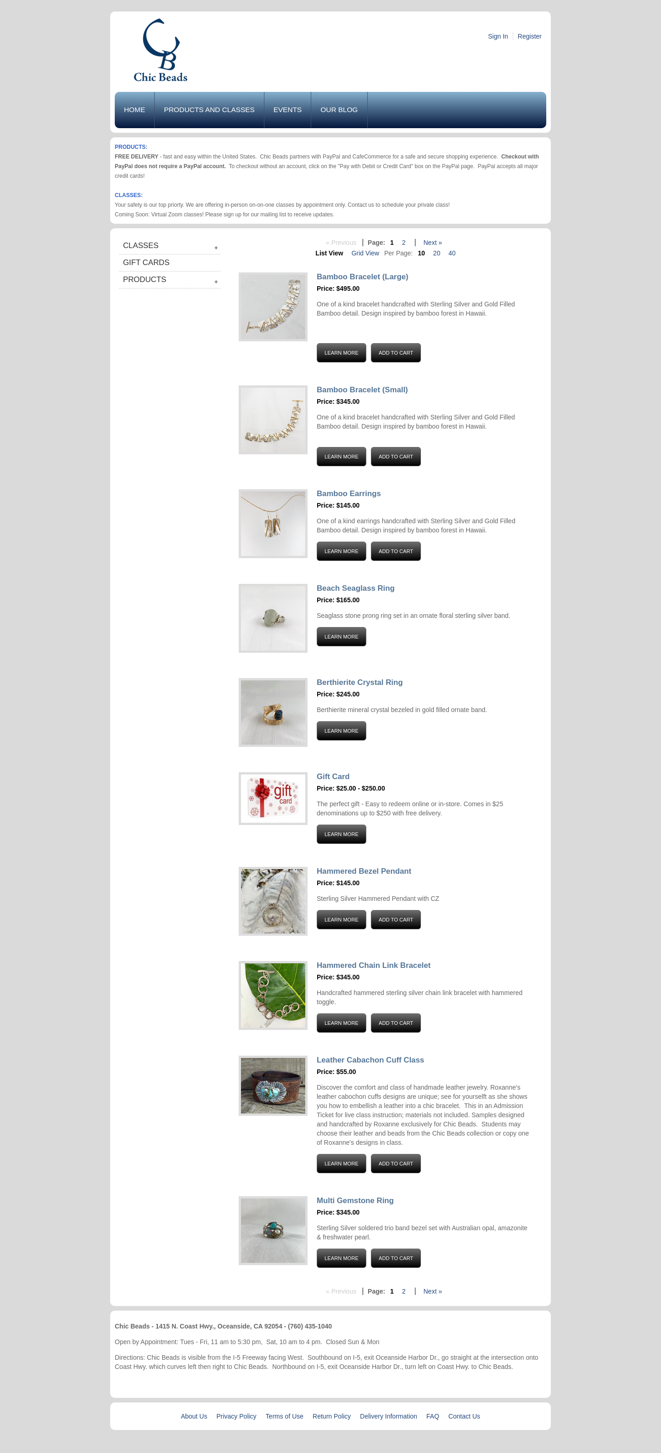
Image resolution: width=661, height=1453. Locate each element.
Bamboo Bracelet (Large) (363, 276)
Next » (432, 242)
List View (329, 253)
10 (421, 253)
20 (437, 253)
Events (288, 109)
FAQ (432, 1416)
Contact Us (464, 1416)
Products (144, 279)
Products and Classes (209, 109)
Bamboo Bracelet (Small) (362, 389)
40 (452, 253)
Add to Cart (396, 353)
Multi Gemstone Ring (355, 1200)
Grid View (365, 253)
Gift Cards (146, 262)
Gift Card (333, 776)
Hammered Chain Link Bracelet (374, 965)
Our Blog (339, 109)
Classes (140, 245)
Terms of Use (284, 1416)
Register (530, 36)
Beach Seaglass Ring (356, 588)
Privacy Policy (236, 1416)
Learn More (342, 353)
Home (134, 109)
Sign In (498, 36)
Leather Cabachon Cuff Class (370, 1060)
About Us (194, 1416)
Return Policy (332, 1416)
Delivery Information (388, 1416)
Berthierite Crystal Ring (360, 682)
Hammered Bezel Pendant (364, 871)
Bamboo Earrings (349, 493)
